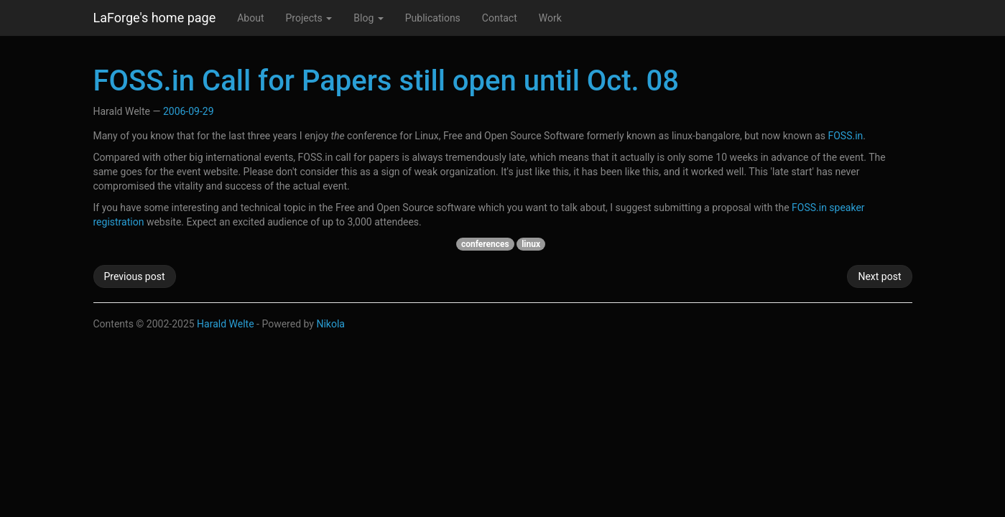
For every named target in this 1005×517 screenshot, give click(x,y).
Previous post (134, 276)
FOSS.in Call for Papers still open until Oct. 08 (386, 81)
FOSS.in (845, 135)
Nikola (330, 324)
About (250, 18)
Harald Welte (225, 324)
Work (550, 18)
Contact (499, 18)
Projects (308, 18)
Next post (879, 276)
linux (531, 244)
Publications (432, 18)
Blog (368, 18)
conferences (485, 244)
